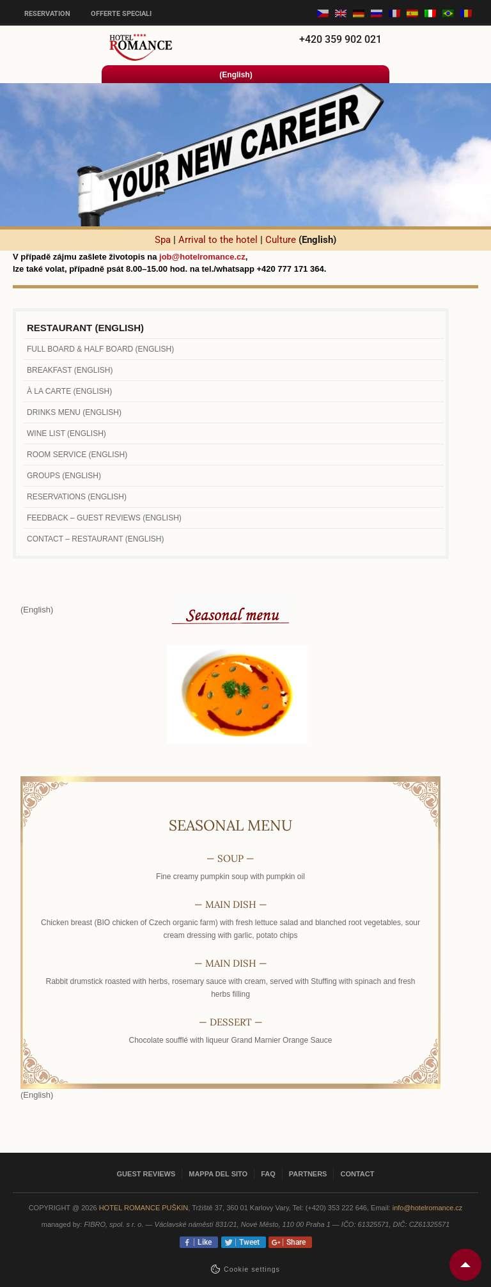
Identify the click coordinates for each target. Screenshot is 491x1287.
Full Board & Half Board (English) (100, 349)
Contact (357, 1174)
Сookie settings (252, 1269)
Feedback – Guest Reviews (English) (104, 517)
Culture (280, 240)
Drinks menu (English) (74, 412)
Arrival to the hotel (218, 240)
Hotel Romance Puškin (144, 1208)
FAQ (268, 1174)
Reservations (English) (77, 496)
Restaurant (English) (85, 327)
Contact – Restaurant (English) (95, 538)
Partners (308, 1174)
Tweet (247, 1242)
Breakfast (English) (70, 370)
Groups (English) (64, 475)
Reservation (47, 14)
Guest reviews (146, 1174)
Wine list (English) (66, 433)
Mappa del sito (218, 1174)
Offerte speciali (121, 14)
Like (203, 1242)
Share (294, 1242)
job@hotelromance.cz (202, 256)
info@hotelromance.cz (428, 1208)
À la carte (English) (69, 391)
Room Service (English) (77, 454)
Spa (163, 240)
